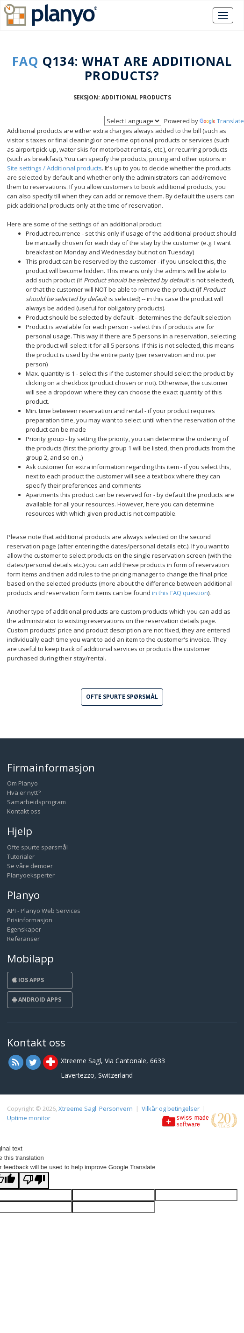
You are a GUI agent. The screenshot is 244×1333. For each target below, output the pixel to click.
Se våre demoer (30, 866)
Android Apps (36, 999)
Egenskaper (24, 929)
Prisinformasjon (29, 920)
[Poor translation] (34, 1180)
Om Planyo (22, 783)
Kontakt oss (24, 811)
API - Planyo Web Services (43, 910)
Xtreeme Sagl (77, 1108)
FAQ (25, 61)
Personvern (116, 1108)
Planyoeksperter (31, 875)
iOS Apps (28, 980)
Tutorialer (21, 856)
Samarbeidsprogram (36, 802)
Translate (222, 121)
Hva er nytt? (24, 792)
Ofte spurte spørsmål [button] (122, 697)
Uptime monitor (28, 1118)
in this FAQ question (180, 593)
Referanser (23, 938)
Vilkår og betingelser (171, 1108)
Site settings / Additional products (54, 168)
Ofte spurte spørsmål (37, 847)
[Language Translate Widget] (132, 121)
